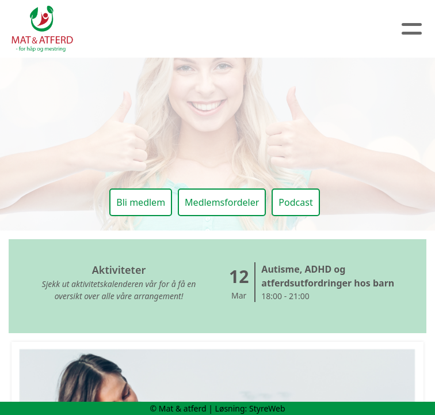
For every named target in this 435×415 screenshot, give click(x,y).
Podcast (295, 202)
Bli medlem (140, 202)
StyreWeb (267, 408)
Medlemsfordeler (222, 202)
